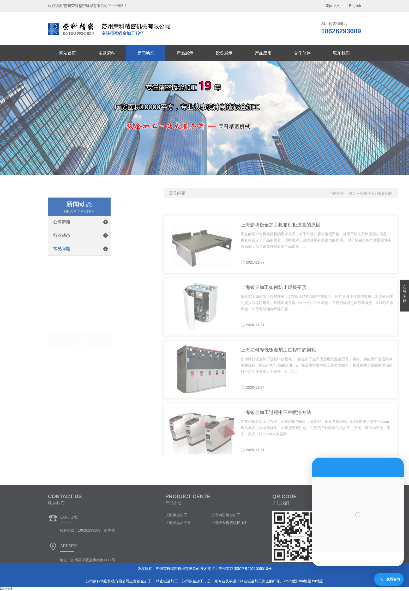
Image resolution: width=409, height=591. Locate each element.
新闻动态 (145, 53)
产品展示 (185, 53)
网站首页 (67, 53)
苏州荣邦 (226, 569)
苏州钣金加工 (192, 581)
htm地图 (304, 581)
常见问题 (61, 282)
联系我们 (341, 53)
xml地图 (290, 581)
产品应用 (263, 53)
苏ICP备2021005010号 (253, 569)
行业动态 (61, 269)
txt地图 (317, 581)
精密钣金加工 (167, 581)
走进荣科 (106, 53)
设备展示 (224, 53)
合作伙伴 (302, 53)
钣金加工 (144, 581)
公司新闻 (61, 256)
